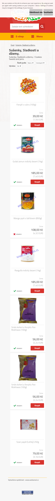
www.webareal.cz (32, 480)
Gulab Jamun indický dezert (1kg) (28, 161)
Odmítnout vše (36, 12)
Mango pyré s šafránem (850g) (28, 218)
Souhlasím (48, 12)
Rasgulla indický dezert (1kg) (28, 270)
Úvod (12, 45)
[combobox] (31, 62)
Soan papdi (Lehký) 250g (27, 442)
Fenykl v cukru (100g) (26, 104)
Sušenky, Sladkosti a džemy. (25, 45)
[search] (42, 27)
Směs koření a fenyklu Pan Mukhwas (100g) (23, 328)
